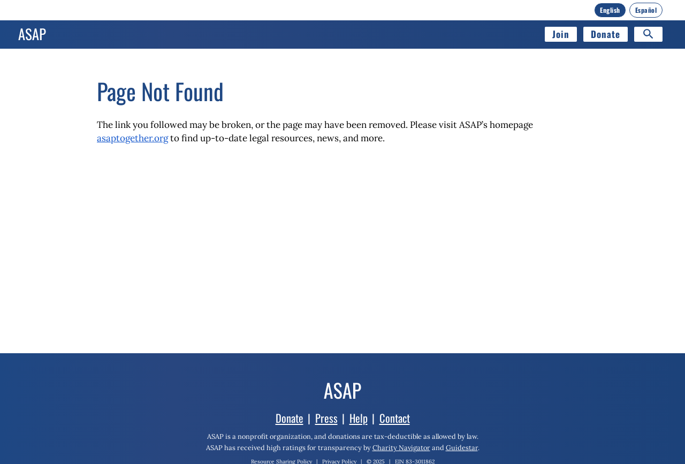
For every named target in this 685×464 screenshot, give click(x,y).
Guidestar (462, 447)
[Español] (646, 10)
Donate (605, 34)
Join (560, 34)
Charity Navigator (401, 447)
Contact (394, 418)
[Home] (32, 34)
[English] (610, 10)
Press (326, 418)
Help (358, 418)
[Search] (648, 34)
